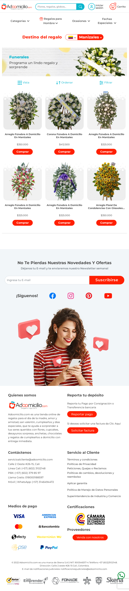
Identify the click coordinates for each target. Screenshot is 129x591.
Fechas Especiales (105, 21)
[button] (22, 132)
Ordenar (64, 82)
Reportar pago (82, 414)
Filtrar (105, 82)
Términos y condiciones (82, 459)
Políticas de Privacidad (81, 464)
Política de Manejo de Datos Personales (92, 489)
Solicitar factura (82, 430)
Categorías (18, 21)
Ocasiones (79, 21)
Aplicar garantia (77, 483)
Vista (23, 82)
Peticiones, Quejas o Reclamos (86, 468)
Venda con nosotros (90, 537)
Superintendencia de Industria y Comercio (94, 496)
